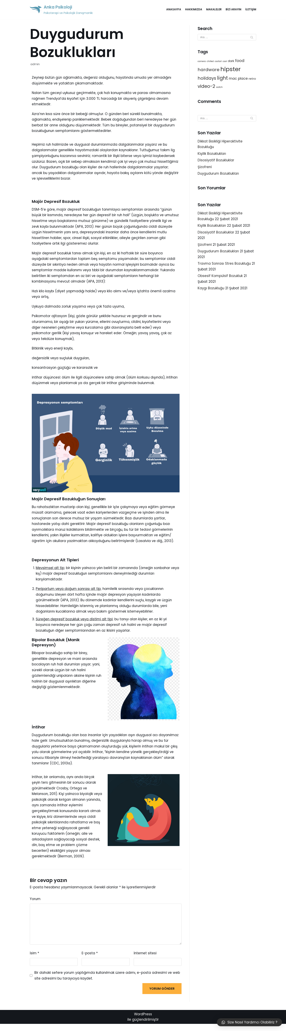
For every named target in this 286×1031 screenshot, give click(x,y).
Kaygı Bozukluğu (211, 290)
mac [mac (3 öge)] (233, 78)
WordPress (143, 1021)
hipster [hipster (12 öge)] (230, 69)
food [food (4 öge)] (239, 61)
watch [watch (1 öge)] (219, 87)
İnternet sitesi (145, 959)
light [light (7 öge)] (222, 78)
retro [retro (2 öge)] (252, 79)
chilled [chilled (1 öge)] (210, 61)
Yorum (35, 905)
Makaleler (214, 9)
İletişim (250, 9)
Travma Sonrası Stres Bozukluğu (225, 265)
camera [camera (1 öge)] (202, 61)
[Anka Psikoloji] (62, 9)
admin (35, 64)
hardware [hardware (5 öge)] (208, 70)
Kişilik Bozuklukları (212, 154)
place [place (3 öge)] (243, 78)
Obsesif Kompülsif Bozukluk (220, 277)
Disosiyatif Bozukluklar (216, 161)
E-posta (90, 959)
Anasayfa (173, 9)
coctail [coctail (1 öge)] (218, 61)
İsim (34, 959)
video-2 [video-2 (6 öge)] (206, 86)
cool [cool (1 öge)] (225, 61)
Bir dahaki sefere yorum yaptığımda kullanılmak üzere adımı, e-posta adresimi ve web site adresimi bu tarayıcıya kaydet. (104, 982)
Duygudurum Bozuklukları (219, 174)
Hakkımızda (193, 9)
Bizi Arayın (233, 9)
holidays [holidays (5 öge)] (207, 79)
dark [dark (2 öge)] (231, 61)
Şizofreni (205, 167)
